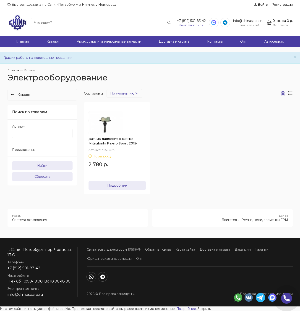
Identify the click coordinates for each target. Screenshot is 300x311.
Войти (261, 5)
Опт (243, 41)
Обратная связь (158, 249)
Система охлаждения (77, 218)
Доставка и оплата (174, 41)
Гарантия (262, 249)
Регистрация (282, 5)
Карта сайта (185, 249)
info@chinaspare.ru (248, 21)
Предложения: (24, 150)
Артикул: (19, 126)
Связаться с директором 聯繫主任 (114, 249)
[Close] (295, 57)
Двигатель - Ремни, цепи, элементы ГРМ (222, 218)
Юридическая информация (109, 259)
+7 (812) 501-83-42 (191, 21)
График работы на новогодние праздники (38, 58)
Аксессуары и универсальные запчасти (109, 41)
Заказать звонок (191, 25)
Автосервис (274, 41)
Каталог (53, 41)
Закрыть (204, 309)
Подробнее (117, 185)
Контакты (215, 41)
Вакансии (243, 249)
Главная (22, 41)
